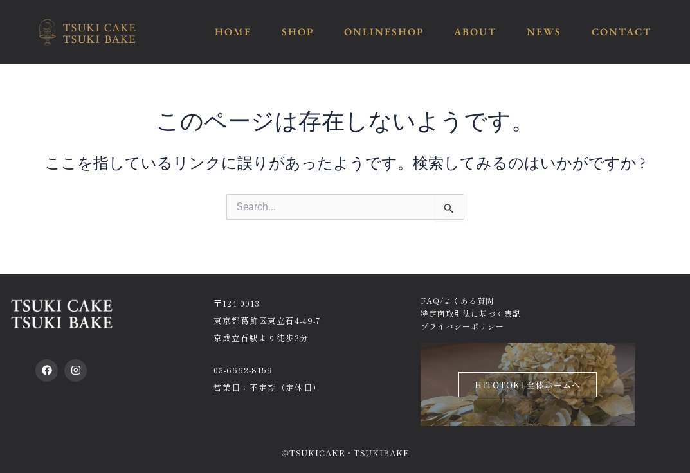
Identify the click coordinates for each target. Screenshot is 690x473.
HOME (233, 32)
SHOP (298, 32)
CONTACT (621, 32)
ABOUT (475, 32)
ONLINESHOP (384, 32)
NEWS (544, 32)
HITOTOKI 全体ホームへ (528, 385)
